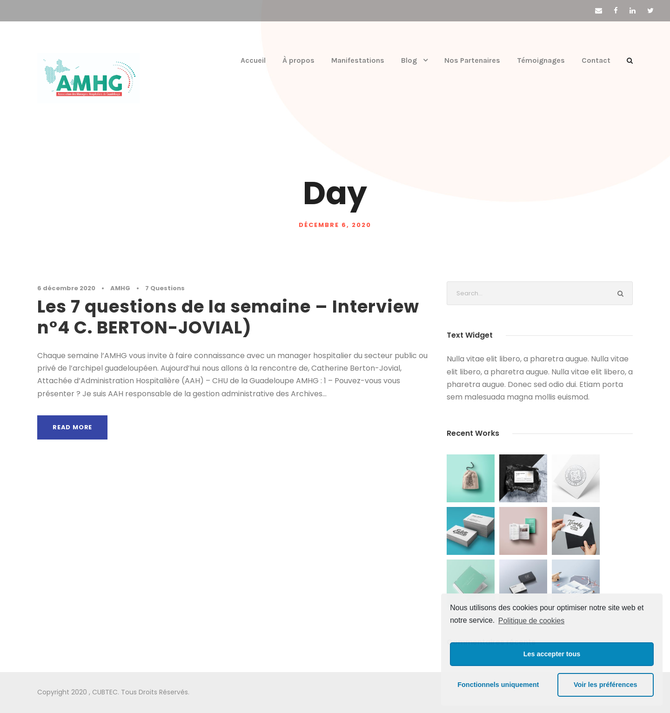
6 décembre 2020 (61, 288)
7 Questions (150, 288)
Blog (409, 60)
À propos (298, 60)
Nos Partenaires (472, 60)
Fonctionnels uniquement (498, 684)
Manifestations (358, 60)
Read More (73, 427)
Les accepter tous (551, 654)
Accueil (252, 60)
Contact (596, 60)
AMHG (109, 288)
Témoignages (542, 60)
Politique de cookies (531, 621)
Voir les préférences (605, 684)
